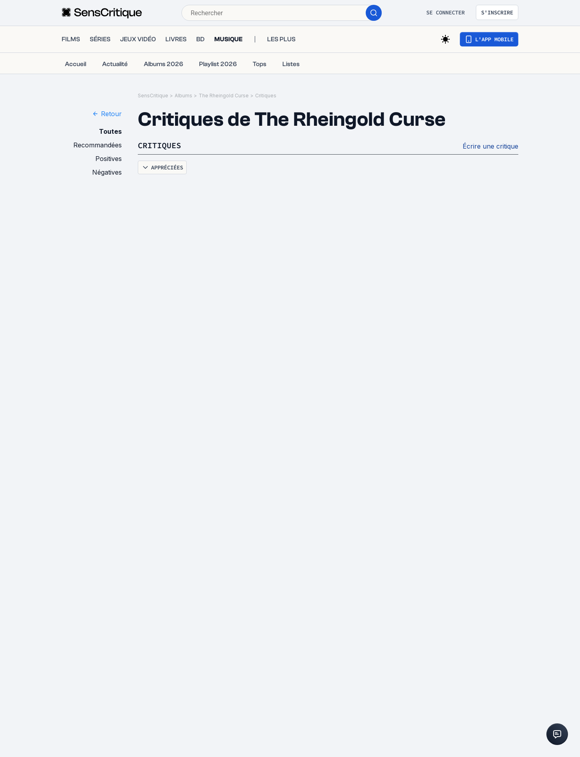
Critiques (265, 96)
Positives (108, 159)
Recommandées (97, 145)
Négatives (107, 172)
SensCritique (153, 96)
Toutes (110, 131)
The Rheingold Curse (224, 96)
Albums (183, 96)
